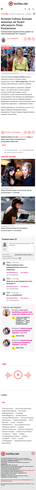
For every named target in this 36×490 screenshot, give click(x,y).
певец (15, 434)
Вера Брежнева (8, 413)
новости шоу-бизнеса (15, 152)
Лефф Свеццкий (12, 38)
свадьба (25, 436)
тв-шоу (20, 438)
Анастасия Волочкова (23, 409)
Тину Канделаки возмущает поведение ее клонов (14, 229)
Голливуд (19, 413)
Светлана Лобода (27, 418)
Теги (3, 402)
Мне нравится (24, 272)
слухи (14, 438)
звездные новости (9, 427)
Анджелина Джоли (9, 411)
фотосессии (6, 443)
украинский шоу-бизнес (23, 441)
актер (13, 422)
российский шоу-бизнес (10, 436)
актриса (20, 422)
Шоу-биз (5, 422)
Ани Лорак (22, 411)
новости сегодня (8, 431)
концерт (21, 427)
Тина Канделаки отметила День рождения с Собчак (16, 191)
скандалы (5, 438)
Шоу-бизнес (5, 48)
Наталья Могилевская (10, 418)
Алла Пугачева (7, 409)
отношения (6, 434)
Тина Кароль (6, 420)
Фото (31, 420)
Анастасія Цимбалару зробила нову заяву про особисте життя (22, 312)
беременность (7, 425)
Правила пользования (6, 479)
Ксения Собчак (12, 150)
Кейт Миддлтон (7, 415)
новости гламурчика (25, 429)
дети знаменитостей (22, 425)
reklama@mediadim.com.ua (28, 470)
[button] (29, 9)
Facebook (22, 137)
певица (22, 434)
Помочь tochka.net (17, 14)
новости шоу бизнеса (24, 431)
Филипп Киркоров (20, 420)
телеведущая (7, 441)
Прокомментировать (12, 272)
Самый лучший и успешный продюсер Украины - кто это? (22, 330)
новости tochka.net (9, 429)
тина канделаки (28, 150)
